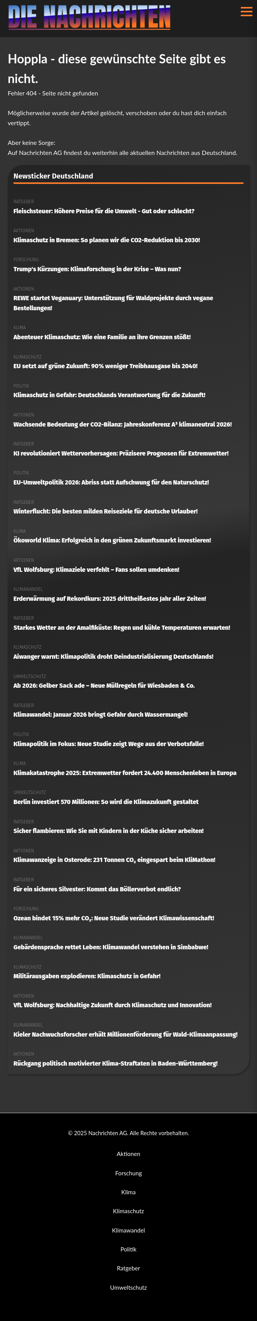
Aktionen (128, 1153)
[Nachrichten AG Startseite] (93, 28)
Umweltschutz (128, 1287)
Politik (128, 1249)
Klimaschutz (128, 1210)
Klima (128, 1191)
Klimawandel (128, 1230)
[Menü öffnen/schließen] (246, 11)
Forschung (128, 1173)
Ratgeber (128, 1268)
